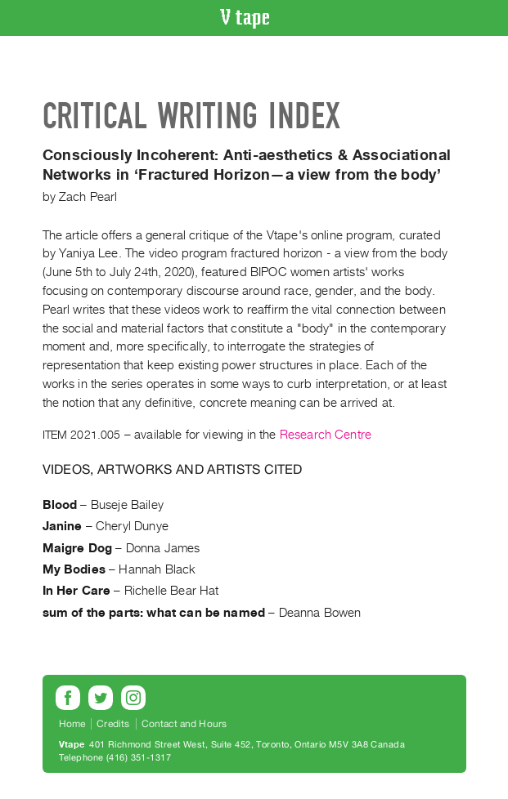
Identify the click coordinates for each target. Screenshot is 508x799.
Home (72, 724)
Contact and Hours (184, 724)
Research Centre (325, 434)
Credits (113, 724)
